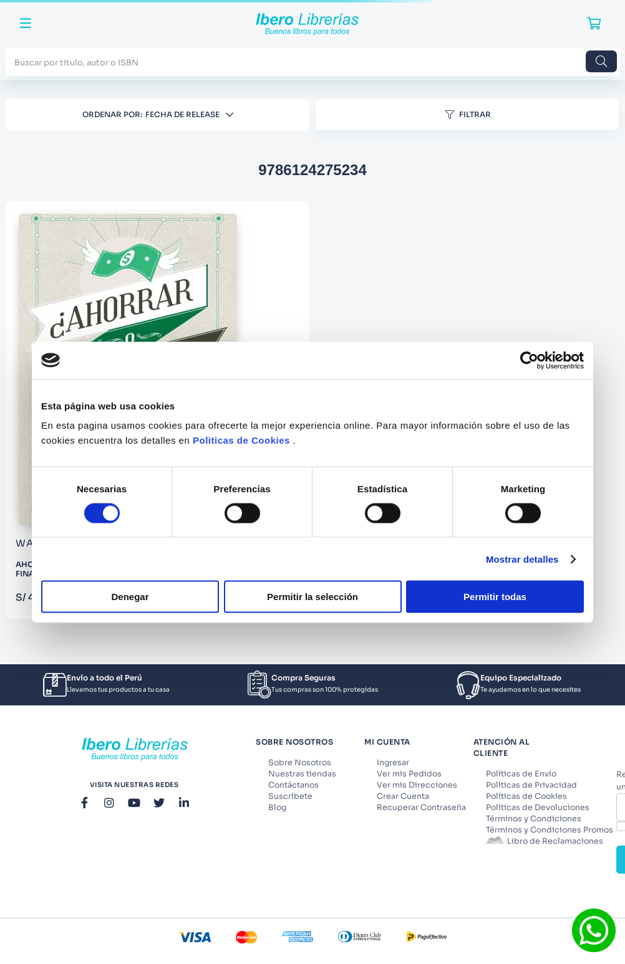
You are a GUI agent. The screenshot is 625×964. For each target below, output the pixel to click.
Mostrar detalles (522, 558)
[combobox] (312, 61)
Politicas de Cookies (241, 440)
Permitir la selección (312, 596)
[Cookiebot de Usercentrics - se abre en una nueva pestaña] (529, 360)
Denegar (129, 596)
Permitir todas (494, 596)
